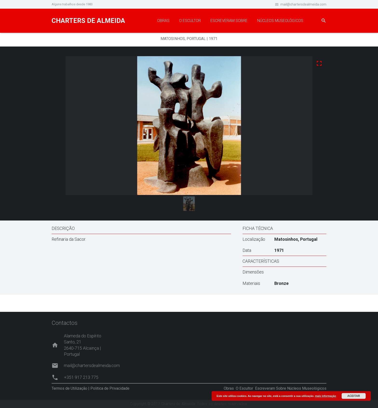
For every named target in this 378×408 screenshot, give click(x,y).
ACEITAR (353, 396)
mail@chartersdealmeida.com (303, 4)
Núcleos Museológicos (306, 388)
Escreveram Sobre (270, 388)
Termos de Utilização (69, 388)
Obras (229, 388)
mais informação (325, 396)
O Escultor (244, 388)
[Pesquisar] (324, 20)
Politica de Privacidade (109, 388)
